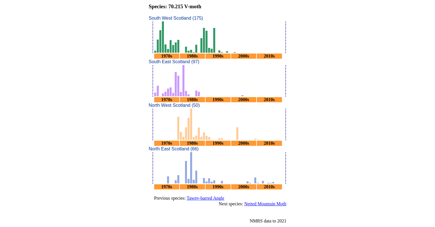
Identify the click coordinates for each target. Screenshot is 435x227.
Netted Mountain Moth (265, 203)
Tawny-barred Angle (205, 198)
